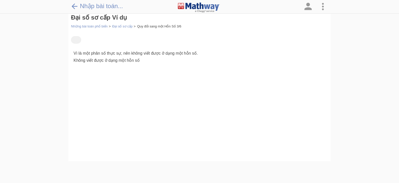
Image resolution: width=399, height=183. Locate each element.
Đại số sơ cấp (122, 26)
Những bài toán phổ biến (89, 26)
